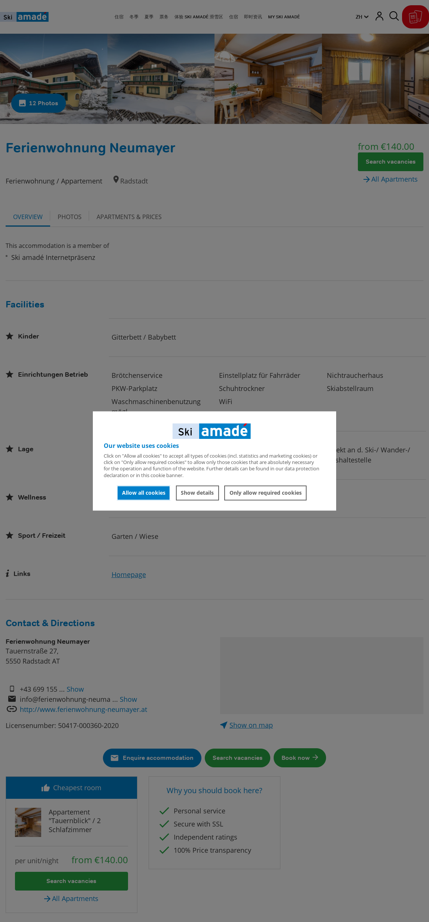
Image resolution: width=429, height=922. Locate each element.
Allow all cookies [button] (143, 492)
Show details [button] (197, 492)
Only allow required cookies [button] (265, 492)
